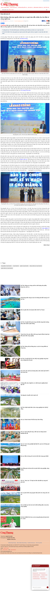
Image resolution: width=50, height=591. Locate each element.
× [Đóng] (47, 566)
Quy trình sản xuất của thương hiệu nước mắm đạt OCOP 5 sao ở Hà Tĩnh (35, 371)
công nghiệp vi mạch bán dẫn (6, 265)
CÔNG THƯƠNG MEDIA (5, 7)
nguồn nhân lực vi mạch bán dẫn (7, 268)
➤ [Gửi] (47, 587)
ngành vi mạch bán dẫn (24, 265)
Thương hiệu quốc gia (22, 7)
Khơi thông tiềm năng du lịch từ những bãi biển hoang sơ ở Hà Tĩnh (35, 298)
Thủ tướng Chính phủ (25, 90)
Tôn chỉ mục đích (39, 542)
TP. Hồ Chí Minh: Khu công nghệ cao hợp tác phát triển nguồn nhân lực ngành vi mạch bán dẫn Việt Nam (24, 32)
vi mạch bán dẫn (16, 265)
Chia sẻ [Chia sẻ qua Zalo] (2, 23)
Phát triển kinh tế (5, 14)
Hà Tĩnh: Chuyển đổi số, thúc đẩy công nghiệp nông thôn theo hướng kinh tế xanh (34, 359)
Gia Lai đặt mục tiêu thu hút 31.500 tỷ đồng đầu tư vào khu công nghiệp (35, 505)
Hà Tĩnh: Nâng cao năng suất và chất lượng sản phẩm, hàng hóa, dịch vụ (34, 286)
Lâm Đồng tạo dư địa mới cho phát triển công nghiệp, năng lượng (35, 469)
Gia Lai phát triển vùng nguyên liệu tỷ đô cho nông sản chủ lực (35, 493)
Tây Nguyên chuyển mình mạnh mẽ (29, 395)
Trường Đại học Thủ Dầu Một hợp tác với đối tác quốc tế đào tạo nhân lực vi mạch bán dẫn (23, 30)
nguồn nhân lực (23, 159)
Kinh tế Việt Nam (13, 7)
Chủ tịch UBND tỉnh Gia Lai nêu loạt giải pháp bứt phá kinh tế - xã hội (35, 518)
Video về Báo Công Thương (22, 542)
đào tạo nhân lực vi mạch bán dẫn (36, 265)
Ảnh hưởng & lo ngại (36, 576)
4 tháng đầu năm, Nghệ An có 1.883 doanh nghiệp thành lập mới (34, 383)
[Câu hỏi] (39, 587)
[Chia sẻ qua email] (47, 23)
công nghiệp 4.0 (45, 228)
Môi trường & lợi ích (44, 578)
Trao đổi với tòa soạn (31, 542)
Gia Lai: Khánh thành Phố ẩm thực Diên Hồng (32, 419)
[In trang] (48, 23)
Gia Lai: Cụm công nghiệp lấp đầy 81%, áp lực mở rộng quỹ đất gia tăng (35, 444)
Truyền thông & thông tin (36, 578)
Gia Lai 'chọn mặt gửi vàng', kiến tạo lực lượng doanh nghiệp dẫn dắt (34, 432)
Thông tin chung (42, 576)
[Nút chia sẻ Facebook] (9, 23)
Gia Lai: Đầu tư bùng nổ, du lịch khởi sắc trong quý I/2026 (34, 456)
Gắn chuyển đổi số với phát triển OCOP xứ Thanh (33, 309)
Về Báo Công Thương (12, 542)
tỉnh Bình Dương (24, 38)
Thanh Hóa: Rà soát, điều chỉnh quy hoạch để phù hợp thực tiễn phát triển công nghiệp (35, 335)
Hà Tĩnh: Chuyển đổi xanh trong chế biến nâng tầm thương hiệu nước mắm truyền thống (35, 322)
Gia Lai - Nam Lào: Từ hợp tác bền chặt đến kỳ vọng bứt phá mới (34, 481)
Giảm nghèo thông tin (38, 7)
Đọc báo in (30, 7)
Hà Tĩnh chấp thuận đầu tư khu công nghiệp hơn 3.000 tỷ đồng (34, 408)
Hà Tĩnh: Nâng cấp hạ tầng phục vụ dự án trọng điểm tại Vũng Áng (34, 347)
